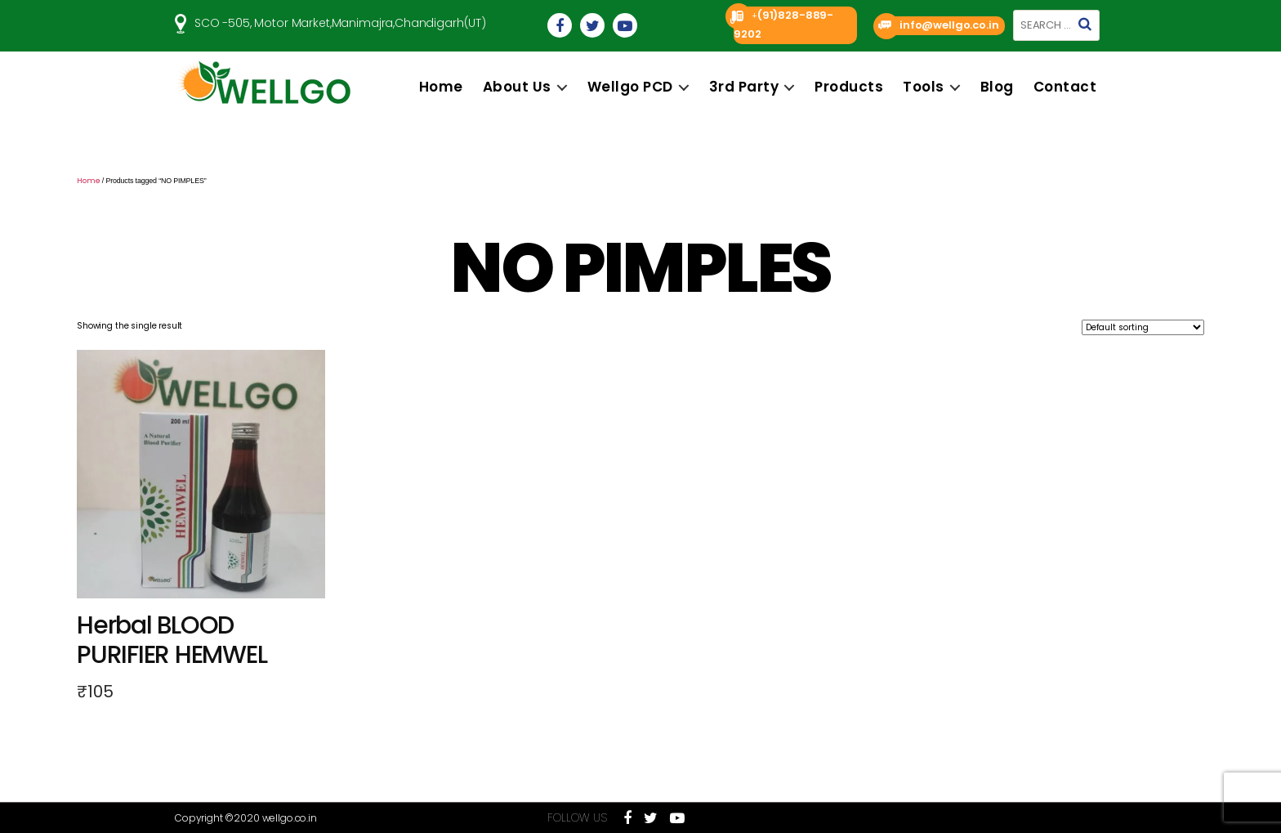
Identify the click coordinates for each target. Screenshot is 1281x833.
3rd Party (744, 86)
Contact (1065, 86)
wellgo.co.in (289, 818)
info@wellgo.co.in (948, 25)
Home (441, 86)
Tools (923, 86)
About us (517, 86)
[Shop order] (1143, 327)
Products (849, 86)
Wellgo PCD (630, 86)
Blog (997, 86)
